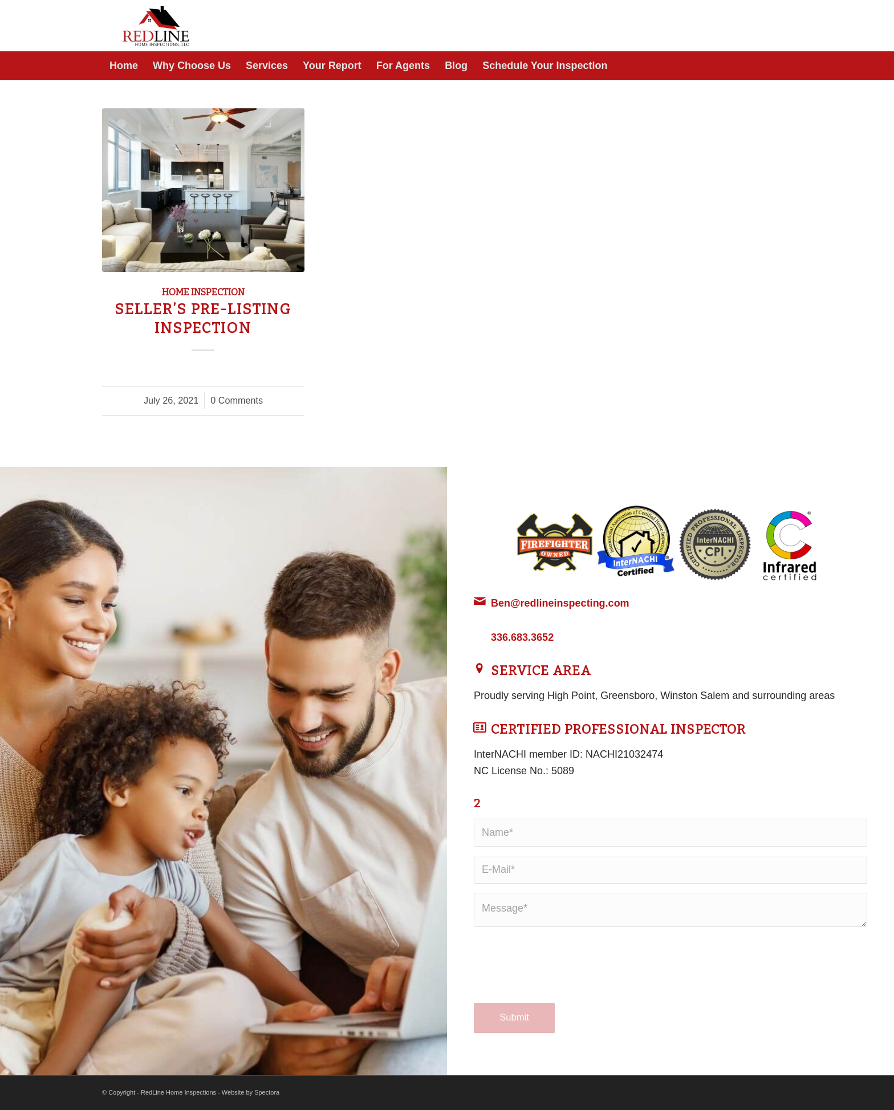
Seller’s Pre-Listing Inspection (203, 318)
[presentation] (560, 976)
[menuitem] (123, 65)
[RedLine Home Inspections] (158, 25)
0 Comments (236, 400)
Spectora (266, 1092)
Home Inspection (203, 292)
